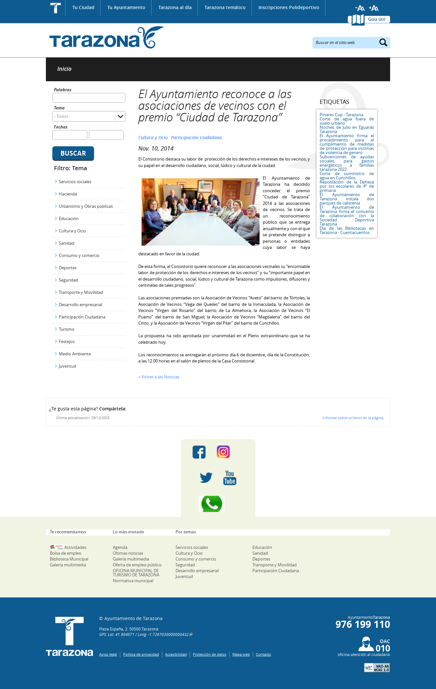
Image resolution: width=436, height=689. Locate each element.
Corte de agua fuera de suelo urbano (347, 121)
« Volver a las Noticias (158, 377)
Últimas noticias (128, 553)
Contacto (263, 654)
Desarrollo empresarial (80, 304)
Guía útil (376, 19)
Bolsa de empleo (65, 553)
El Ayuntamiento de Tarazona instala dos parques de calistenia (347, 199)
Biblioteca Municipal (69, 559)
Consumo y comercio (79, 255)
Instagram (230, 452)
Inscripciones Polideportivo (289, 7)
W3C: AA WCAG (377, 668)
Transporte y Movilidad (81, 292)
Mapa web (241, 654)
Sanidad (66, 243)
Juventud (67, 366)
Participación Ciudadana (82, 317)
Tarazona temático (225, 7)
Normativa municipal (133, 580)
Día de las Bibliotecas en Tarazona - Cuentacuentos (347, 230)
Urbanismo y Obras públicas (86, 206)
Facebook (199, 452)
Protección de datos (209, 654)
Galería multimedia (68, 565)
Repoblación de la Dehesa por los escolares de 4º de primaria (347, 186)
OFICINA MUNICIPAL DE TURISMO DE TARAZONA (136, 573)
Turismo (66, 329)
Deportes (68, 268)
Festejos (67, 341)
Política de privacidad (141, 654)
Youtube (229, 478)
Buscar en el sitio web (335, 42)
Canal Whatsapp (218, 504)
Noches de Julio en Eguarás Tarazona (347, 129)
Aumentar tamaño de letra (373, 8)
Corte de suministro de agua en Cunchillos (347, 176)
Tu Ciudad (83, 7)
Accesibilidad (176, 654)
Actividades (75, 547)
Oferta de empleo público (137, 565)
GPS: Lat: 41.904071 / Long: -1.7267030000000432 (144, 634)
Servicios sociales (75, 181)
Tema (59, 108)
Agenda (120, 547)
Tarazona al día (175, 7)
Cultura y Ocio (72, 231)
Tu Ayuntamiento (126, 7)
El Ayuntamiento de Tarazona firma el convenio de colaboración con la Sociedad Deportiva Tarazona (347, 215)
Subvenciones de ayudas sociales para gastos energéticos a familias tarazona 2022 (347, 163)
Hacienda (68, 194)
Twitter (206, 478)
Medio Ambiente (75, 354)
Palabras (62, 90)
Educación (69, 218)
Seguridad (68, 280)
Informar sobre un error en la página (353, 417)
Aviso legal (108, 654)
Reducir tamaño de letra (360, 8)
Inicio (56, 8)
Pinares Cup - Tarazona (341, 114)
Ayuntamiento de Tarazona (105, 37)
